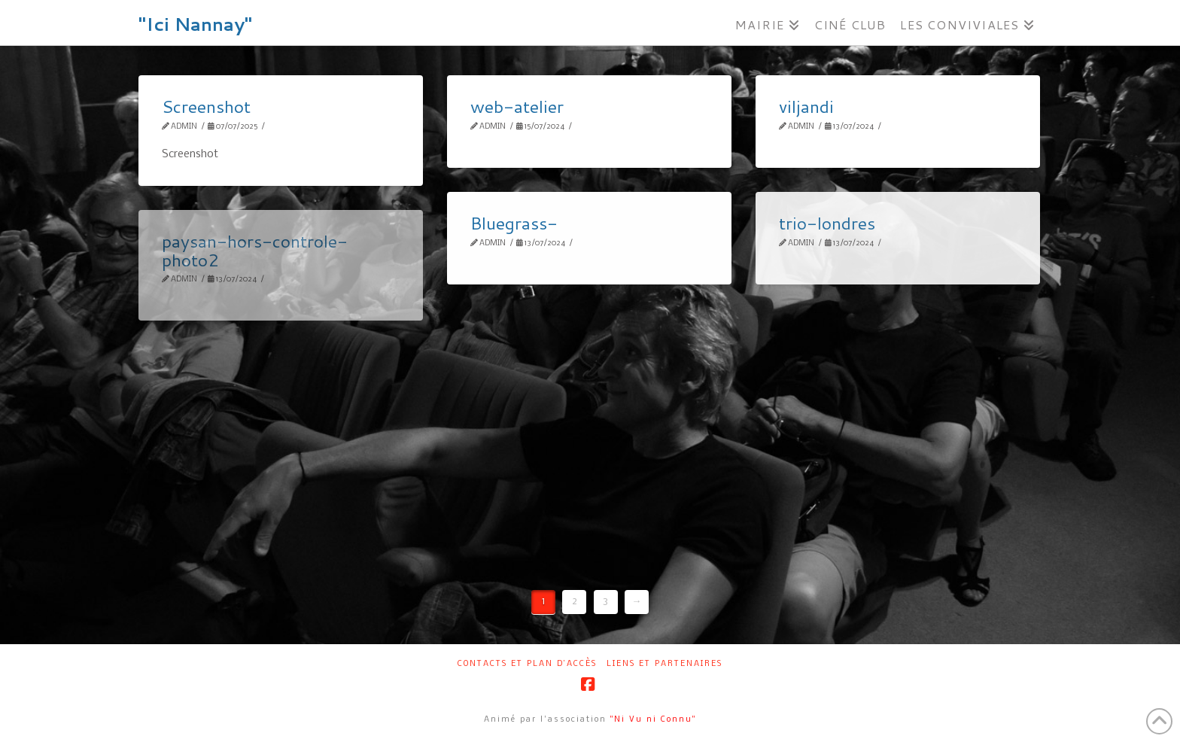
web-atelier (517, 106)
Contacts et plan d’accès (527, 664)
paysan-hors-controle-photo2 (255, 250)
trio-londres (827, 223)
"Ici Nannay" (195, 24)
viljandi (806, 106)
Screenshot (206, 106)
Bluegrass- (514, 223)
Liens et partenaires (664, 664)
